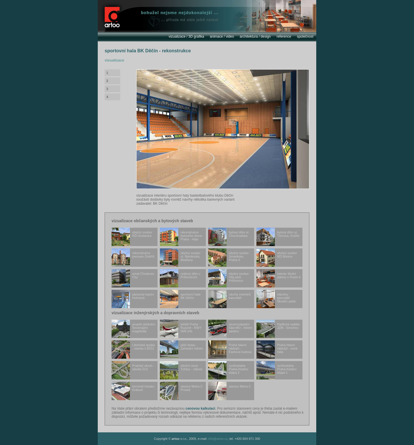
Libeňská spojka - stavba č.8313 (133, 349)
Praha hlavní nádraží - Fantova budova (230, 349)
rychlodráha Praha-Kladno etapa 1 (276, 370)
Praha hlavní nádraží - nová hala (276, 349)
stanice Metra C (229, 391)
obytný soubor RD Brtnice (276, 257)
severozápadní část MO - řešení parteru (230, 329)
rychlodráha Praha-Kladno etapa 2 (228, 370)
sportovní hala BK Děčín (180, 299)
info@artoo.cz (218, 438)
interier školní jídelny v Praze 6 (278, 278)
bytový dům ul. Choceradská (228, 237)
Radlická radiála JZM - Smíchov (278, 329)
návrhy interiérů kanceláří (229, 299)
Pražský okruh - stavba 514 (133, 370)
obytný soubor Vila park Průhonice (228, 278)
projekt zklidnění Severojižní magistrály (133, 329)
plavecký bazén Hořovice (133, 299)
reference (284, 36)
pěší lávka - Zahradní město (181, 349)
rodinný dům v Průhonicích (180, 278)
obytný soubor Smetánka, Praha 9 (228, 257)
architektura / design (255, 36)
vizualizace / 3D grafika (186, 36)
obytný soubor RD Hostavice (132, 237)
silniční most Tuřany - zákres (181, 370)
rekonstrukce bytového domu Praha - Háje (181, 237)
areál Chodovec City (133, 278)
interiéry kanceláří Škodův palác (276, 299)
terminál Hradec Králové (133, 391)
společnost (305, 36)
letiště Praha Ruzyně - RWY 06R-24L (181, 329)
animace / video (222, 36)
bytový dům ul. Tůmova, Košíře (278, 237)
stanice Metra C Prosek (181, 391)
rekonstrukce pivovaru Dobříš (133, 257)
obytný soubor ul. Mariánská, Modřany (180, 257)
